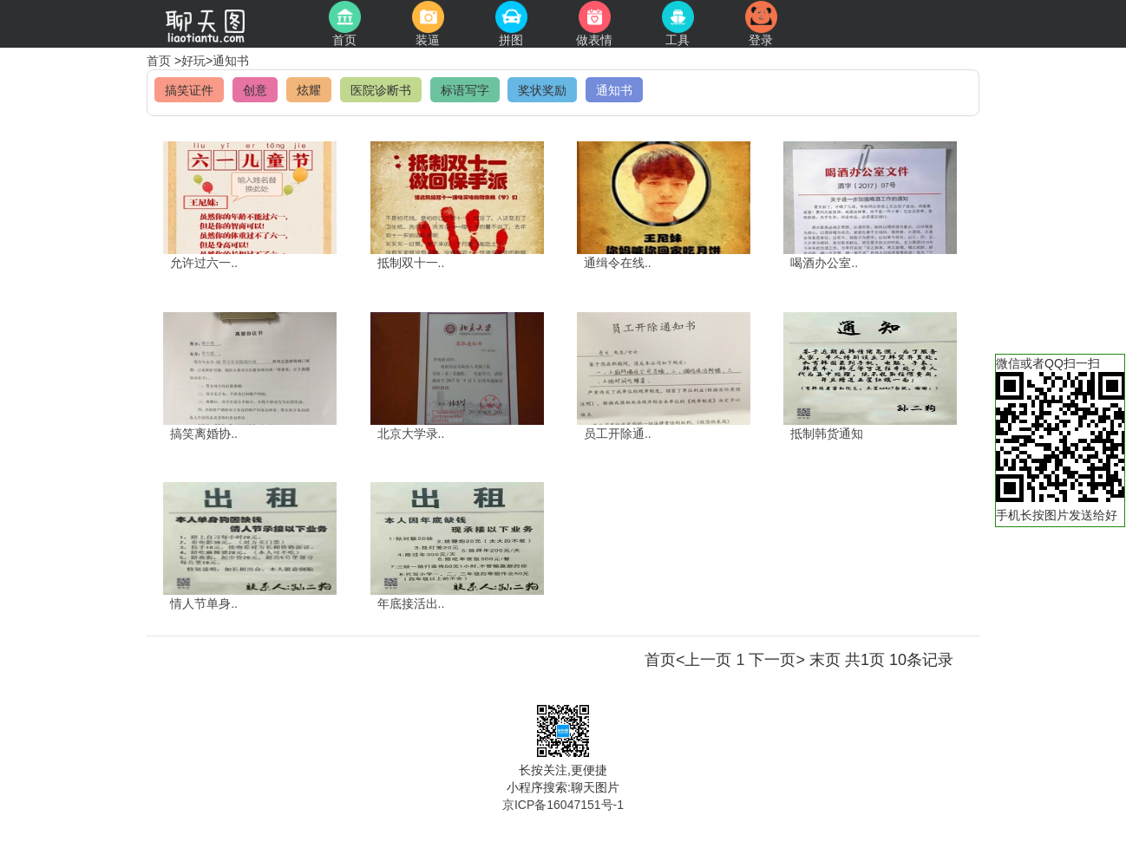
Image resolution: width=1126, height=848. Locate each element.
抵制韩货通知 (826, 433)
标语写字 (465, 90)
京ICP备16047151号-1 (563, 805)
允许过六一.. (204, 263)
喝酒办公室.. (824, 263)
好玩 (193, 61)
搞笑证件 (189, 90)
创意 (255, 90)
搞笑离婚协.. (204, 433)
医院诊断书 (380, 90)
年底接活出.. (411, 603)
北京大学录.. (411, 433)
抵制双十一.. (411, 263)
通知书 (231, 61)
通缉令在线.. (617, 263)
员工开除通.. (617, 433)
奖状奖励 (542, 90)
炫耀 (309, 90)
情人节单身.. (204, 603)
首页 (160, 61)
